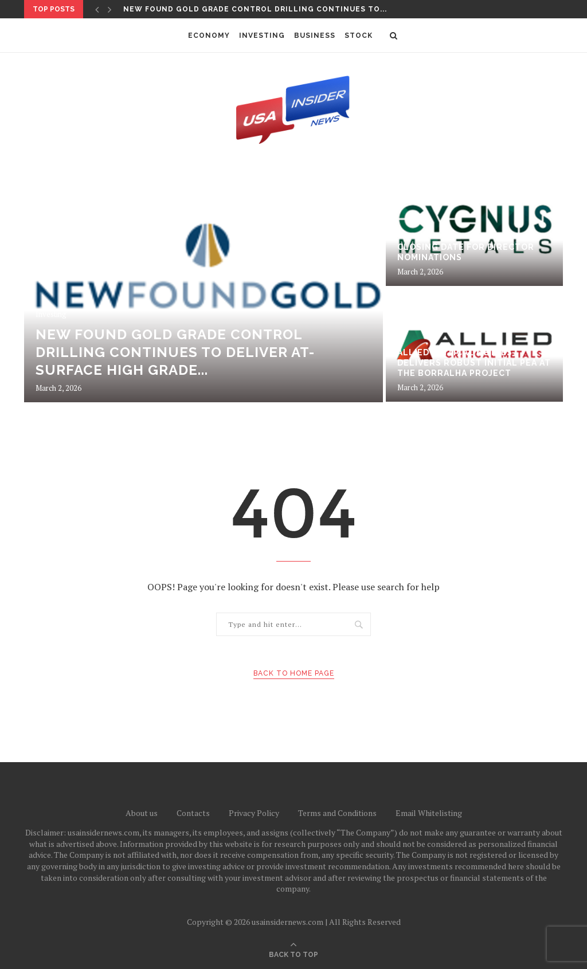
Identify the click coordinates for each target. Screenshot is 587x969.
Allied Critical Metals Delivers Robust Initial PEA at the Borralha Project (474, 363)
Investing (262, 36)
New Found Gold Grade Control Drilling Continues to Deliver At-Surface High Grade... (175, 352)
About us (142, 812)
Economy (209, 36)
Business (314, 36)
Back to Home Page (293, 673)
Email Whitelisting (429, 812)
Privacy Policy (254, 812)
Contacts (193, 812)
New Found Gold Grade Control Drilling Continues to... (255, 9)
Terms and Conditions (337, 812)
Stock (359, 36)
